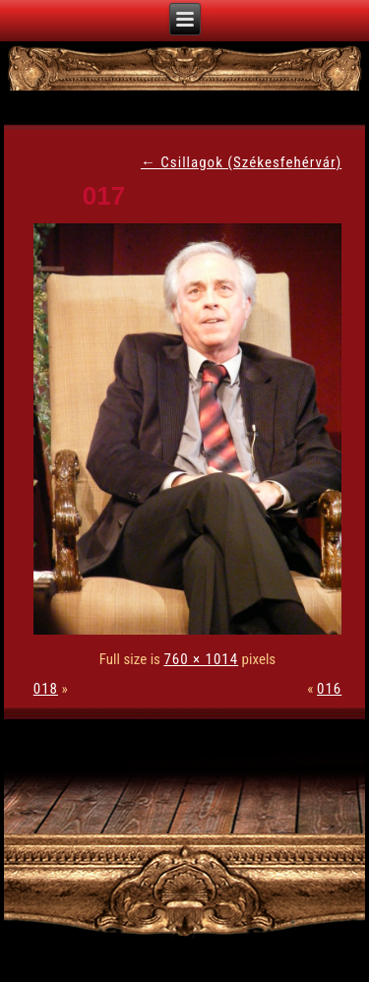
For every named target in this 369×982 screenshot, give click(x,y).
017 (104, 196)
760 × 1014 (200, 659)
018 (45, 689)
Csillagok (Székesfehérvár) (241, 162)
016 (329, 689)
